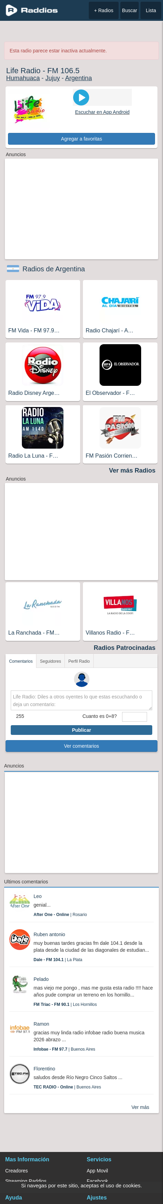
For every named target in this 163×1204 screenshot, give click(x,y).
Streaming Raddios (25, 1181)
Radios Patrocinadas (124, 647)
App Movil (97, 1170)
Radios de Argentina (54, 269)
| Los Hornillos (65, 1004)
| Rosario (60, 914)
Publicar (81, 730)
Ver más (140, 1107)
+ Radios (103, 10)
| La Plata (58, 959)
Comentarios (21, 661)
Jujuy (52, 78)
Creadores (16, 1170)
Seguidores (50, 661)
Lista (151, 10)
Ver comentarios (81, 746)
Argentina (78, 78)
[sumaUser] (134, 717)
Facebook (97, 1181)
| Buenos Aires (64, 1049)
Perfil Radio (79, 661)
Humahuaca (23, 78)
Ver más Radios (132, 470)
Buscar (129, 10)
